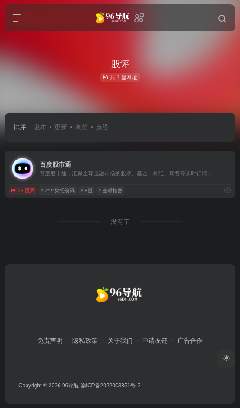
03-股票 (23, 190)
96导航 (70, 385)
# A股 (87, 190)
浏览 (81, 127)
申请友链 (155, 340)
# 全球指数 (110, 190)
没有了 (120, 221)
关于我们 (120, 340)
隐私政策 (85, 340)
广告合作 (190, 340)
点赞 (102, 127)
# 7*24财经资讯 (58, 190)
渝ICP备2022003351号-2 (110, 385)
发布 (40, 127)
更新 (60, 127)
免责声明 (50, 340)
